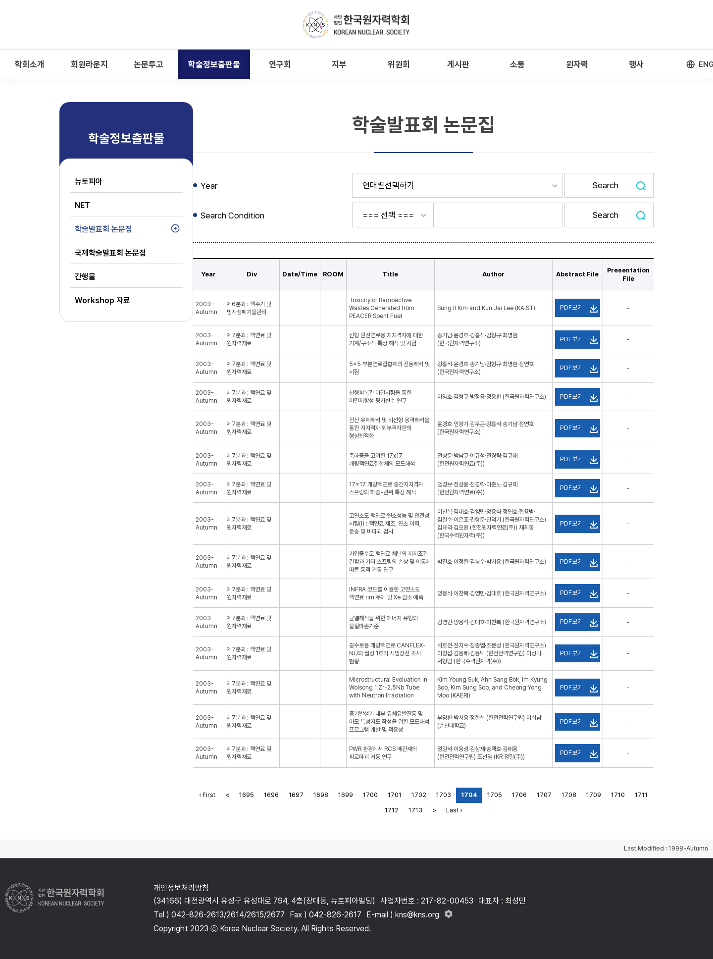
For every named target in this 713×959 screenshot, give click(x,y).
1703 (443, 795)
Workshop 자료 (102, 300)
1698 (320, 795)
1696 (271, 795)
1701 (395, 795)
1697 (296, 795)
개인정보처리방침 (181, 888)
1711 (641, 795)
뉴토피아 (88, 181)
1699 (345, 795)
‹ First (207, 795)
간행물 (85, 276)
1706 (519, 795)
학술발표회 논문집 (103, 229)
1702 (418, 795)
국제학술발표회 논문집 (110, 253)
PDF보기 (571, 307)
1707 (544, 795)
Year (209, 186)
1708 (568, 795)
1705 (494, 795)
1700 (370, 795)
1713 (415, 810)
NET (82, 205)
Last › (454, 810)
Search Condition (232, 215)
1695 (246, 795)
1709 (593, 795)
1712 (392, 810)
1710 (618, 795)
